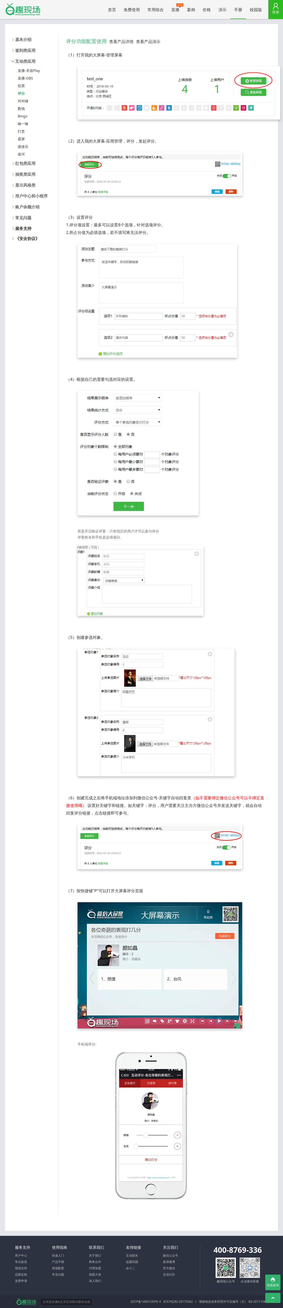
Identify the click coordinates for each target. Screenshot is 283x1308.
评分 (21, 93)
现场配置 (58, 1268)
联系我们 (96, 1247)
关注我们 (170, 1247)
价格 (207, 9)
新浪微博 (169, 1262)
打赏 (21, 131)
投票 (21, 85)
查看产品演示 (148, 41)
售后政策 (21, 1262)
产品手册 (58, 1262)
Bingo (22, 116)
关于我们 (95, 1255)
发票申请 (21, 1281)
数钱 (21, 108)
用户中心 (21, 1255)
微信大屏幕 (23, 9)
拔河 (21, 154)
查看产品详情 (121, 41)
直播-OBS (25, 78)
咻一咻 (23, 123)
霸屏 (21, 138)
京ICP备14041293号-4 (145, 1301)
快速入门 (58, 1255)
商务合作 (95, 1262)
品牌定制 (21, 1274)
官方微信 (169, 1268)
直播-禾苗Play (29, 70)
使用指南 (59, 1247)
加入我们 (95, 1281)
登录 (275, 12)
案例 (191, 9)
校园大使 (95, 1274)
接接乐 (23, 146)
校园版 (256, 9)
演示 (222, 9)
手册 (238, 9)
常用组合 (155, 9)
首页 (112, 9)
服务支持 (23, 228)
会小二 (130, 1268)
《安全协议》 (27, 238)
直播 (177, 7)
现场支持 (21, 1268)
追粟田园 (132, 1262)
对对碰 (23, 100)
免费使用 (132, 9)
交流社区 (169, 1274)
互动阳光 (132, 1255)
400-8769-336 (238, 1250)
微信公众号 (170, 1255)
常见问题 (58, 1274)
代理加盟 (95, 1268)
